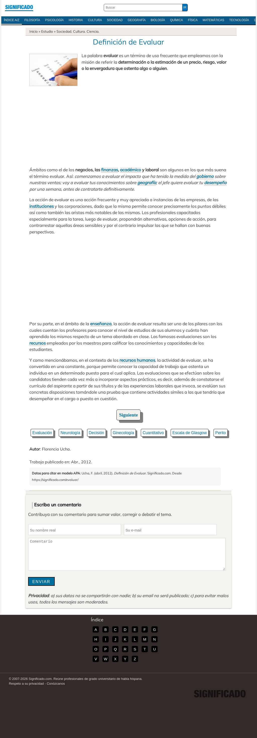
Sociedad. (64, 31)
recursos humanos (137, 360)
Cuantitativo (153, 433)
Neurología (70, 433)
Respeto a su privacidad (26, 683)
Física (193, 20)
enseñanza (100, 323)
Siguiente (128, 415)
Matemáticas (213, 20)
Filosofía (32, 20)
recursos (37, 343)
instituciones (41, 206)
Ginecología (123, 433)
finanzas (109, 169)
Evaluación (42, 433)
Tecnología (239, 20)
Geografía (137, 20)
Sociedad (115, 20)
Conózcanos (56, 683)
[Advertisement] (128, 124)
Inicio (33, 31)
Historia (76, 20)
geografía (146, 182)
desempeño (215, 182)
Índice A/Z (11, 20)
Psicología (54, 20)
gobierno (205, 176)
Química (176, 20)
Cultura (95, 20)
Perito (220, 433)
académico (130, 169)
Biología (158, 20)
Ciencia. (93, 31)
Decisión (96, 433)
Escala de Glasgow (189, 433)
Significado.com (19, 7)
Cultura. (79, 31)
